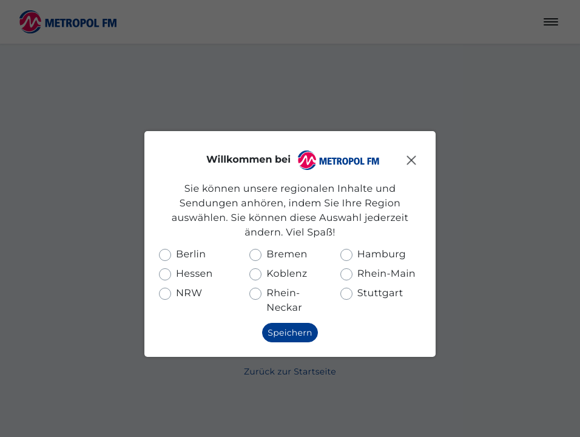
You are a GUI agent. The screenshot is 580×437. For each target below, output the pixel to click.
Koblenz (286, 274)
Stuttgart (380, 293)
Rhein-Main (386, 274)
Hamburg (381, 254)
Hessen (194, 274)
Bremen (286, 254)
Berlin (191, 254)
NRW (189, 293)
